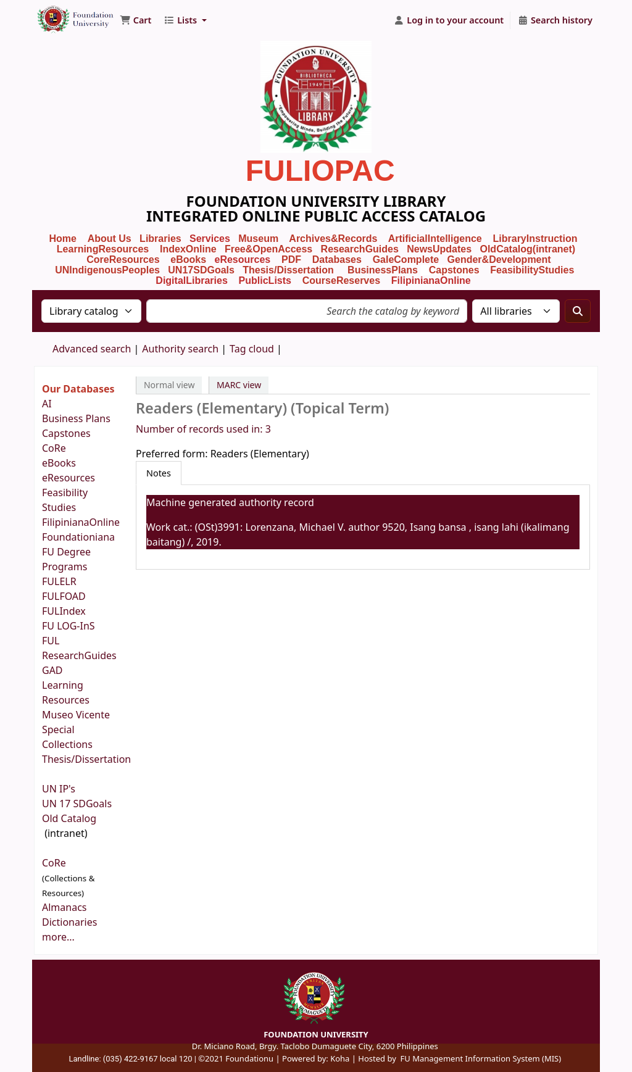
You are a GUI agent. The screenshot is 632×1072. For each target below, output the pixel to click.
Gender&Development (499, 259)
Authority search (180, 348)
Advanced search (91, 348)
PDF (291, 259)
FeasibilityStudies (532, 270)
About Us (109, 238)
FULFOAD (64, 596)
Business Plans (76, 418)
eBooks (188, 259)
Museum (259, 238)
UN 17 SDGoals (77, 803)
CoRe (54, 448)
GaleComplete (406, 259)
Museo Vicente (77, 714)
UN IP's (60, 789)
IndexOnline (188, 249)
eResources (243, 259)
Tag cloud (252, 348)
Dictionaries (69, 922)
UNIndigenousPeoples (107, 270)
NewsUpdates (439, 249)
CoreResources (122, 259)
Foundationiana (78, 537)
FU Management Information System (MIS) (480, 1058)
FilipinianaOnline (431, 280)
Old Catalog (69, 818)
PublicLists (265, 280)
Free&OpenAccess (268, 249)
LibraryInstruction (536, 238)
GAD (52, 670)
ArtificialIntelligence (435, 238)
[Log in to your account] (449, 20)
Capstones (66, 433)
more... (58, 937)
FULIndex (64, 611)
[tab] (158, 473)
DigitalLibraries (193, 280)
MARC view (239, 385)
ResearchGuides (360, 249)
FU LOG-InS (68, 626)
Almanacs (64, 907)
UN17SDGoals (201, 270)
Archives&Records (333, 238)
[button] (135, 20)
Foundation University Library (65, 14)
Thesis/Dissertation (288, 270)
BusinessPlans (382, 270)
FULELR (59, 581)
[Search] (578, 311)
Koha (339, 1058)
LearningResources (103, 249)
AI (47, 403)
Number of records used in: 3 (203, 429)
